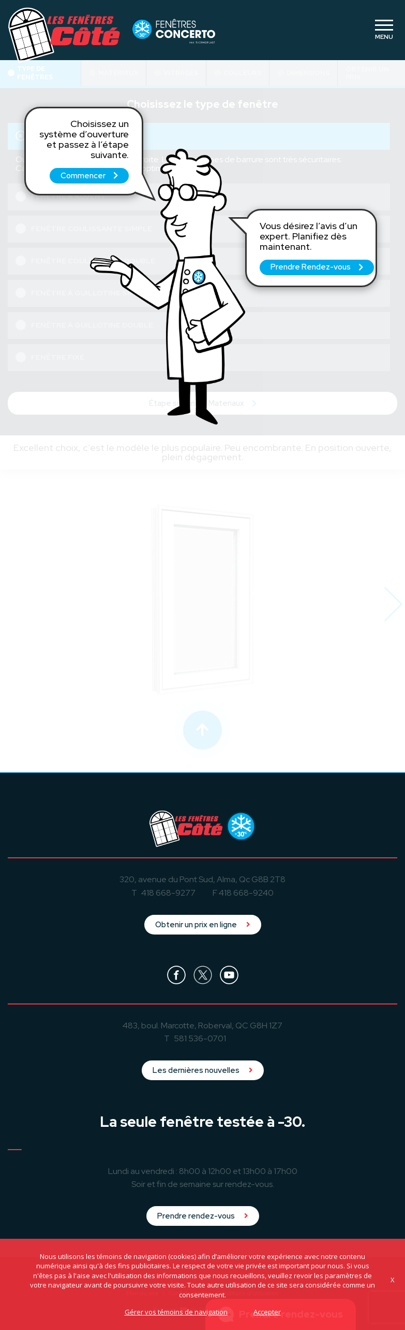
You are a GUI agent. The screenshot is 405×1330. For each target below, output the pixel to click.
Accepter (267, 1312)
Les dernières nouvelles (203, 1070)
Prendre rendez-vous (202, 1216)
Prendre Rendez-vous (317, 267)
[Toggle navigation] (383, 30)
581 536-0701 (200, 1038)
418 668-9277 (168, 892)
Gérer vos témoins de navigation (176, 1312)
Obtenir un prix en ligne (202, 924)
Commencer (89, 176)
